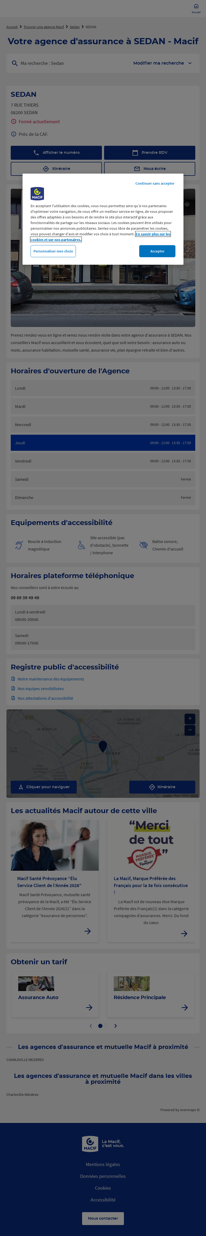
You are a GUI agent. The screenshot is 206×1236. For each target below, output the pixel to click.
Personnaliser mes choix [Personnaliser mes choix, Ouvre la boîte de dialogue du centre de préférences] (53, 251)
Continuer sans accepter (154, 183)
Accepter (157, 251)
